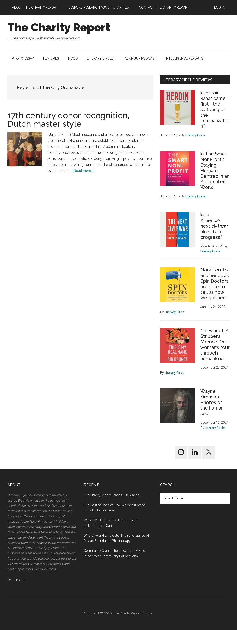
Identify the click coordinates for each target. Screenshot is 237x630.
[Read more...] (83, 170)
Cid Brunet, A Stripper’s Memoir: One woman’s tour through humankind (215, 344)
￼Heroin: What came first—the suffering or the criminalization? (214, 109)
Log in (148, 613)
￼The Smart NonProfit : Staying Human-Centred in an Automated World (214, 170)
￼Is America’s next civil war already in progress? (214, 226)
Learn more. (16, 580)
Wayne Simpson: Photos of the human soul (212, 402)
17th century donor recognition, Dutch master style (68, 119)
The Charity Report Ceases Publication (112, 495)
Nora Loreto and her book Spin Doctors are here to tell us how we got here (214, 283)
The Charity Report (58, 27)
